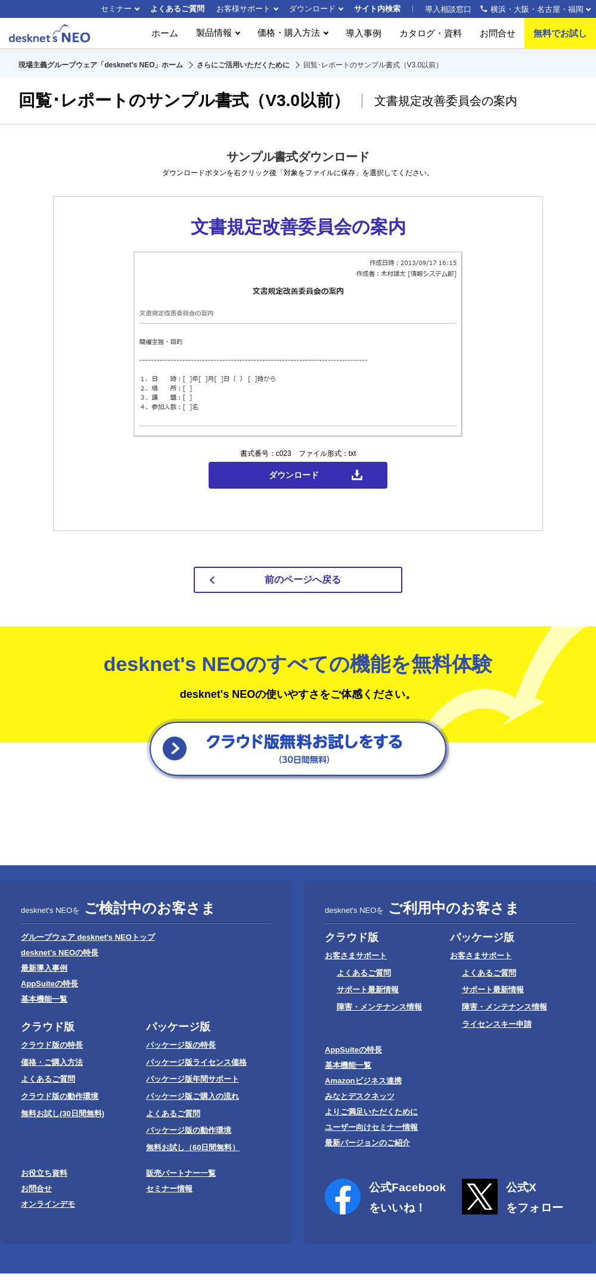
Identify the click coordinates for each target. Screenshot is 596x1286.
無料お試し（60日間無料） (193, 1147)
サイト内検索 (377, 8)
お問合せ (498, 35)
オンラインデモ (48, 1204)
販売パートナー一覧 (181, 1173)
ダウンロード (312, 8)
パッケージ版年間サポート (192, 1078)
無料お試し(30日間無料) (62, 1113)
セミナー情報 (169, 1188)
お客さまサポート (356, 955)
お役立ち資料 (44, 1173)
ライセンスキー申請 (497, 1024)
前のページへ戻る (303, 579)
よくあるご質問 (177, 8)
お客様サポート (243, 8)
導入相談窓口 (504, 9)
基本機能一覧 (44, 999)
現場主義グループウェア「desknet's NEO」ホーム (100, 65)
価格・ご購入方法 (52, 1062)
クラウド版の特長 (52, 1044)
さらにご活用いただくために (243, 65)
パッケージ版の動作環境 (188, 1130)
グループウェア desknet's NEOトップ (88, 937)
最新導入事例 (44, 968)
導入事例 (363, 35)
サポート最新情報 (368, 989)
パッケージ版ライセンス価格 (196, 1062)
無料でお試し (560, 35)
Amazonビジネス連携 (363, 1080)
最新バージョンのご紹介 (367, 1142)
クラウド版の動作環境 (59, 1096)
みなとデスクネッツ (360, 1096)
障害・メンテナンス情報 (379, 1006)
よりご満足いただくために (371, 1111)
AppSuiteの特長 (49, 983)
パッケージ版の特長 (181, 1044)
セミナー (116, 8)
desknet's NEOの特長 (59, 952)
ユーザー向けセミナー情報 (371, 1127)
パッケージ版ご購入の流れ (192, 1096)
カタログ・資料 (430, 35)
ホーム (164, 35)
